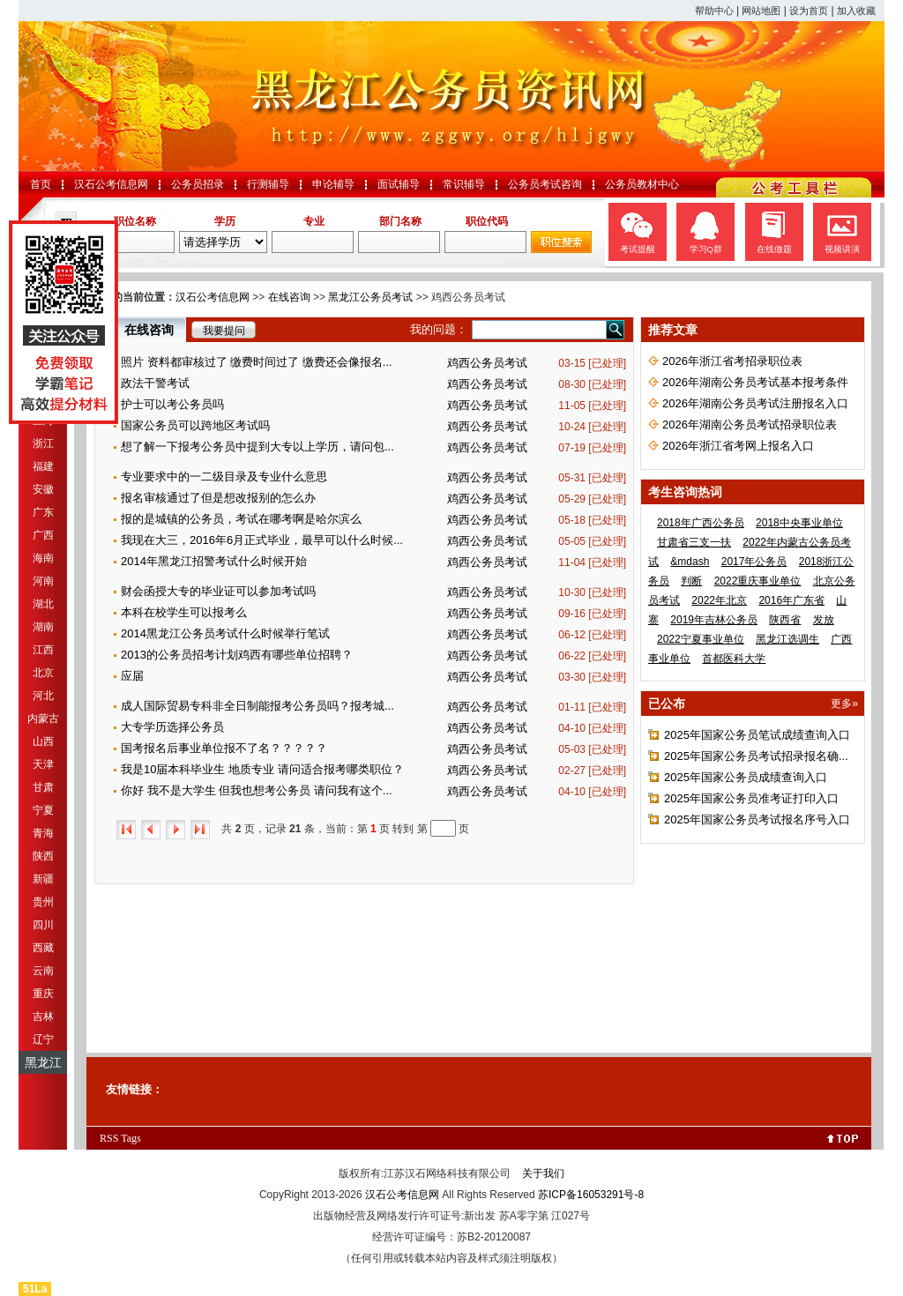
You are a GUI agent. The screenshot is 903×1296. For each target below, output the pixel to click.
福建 (43, 466)
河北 (43, 695)
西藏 (43, 948)
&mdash (689, 561)
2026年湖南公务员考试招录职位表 (749, 424)
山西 (43, 741)
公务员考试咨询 (545, 184)
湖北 (43, 604)
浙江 (43, 443)
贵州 (43, 902)
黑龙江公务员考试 (370, 297)
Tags (131, 1138)
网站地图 (761, 10)
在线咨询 (289, 297)
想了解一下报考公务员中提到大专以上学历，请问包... (257, 446)
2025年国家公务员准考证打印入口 (751, 798)
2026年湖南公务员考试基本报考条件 (755, 382)
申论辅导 (333, 184)
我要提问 (224, 330)
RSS (109, 1138)
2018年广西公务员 (700, 523)
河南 (43, 581)
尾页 (200, 829)
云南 (43, 971)
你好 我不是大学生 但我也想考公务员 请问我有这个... (256, 790)
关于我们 (543, 1173)
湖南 (43, 627)
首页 (40, 184)
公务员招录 (197, 184)
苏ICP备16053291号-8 (591, 1194)
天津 (43, 764)
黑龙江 (43, 1062)
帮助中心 (714, 10)
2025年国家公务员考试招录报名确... (756, 756)
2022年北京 (719, 600)
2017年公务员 (754, 561)
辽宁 (43, 1039)
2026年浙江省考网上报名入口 (738, 445)
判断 (691, 581)
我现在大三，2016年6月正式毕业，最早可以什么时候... (262, 540)
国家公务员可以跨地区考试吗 (195, 425)
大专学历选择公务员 (172, 727)
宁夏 (43, 810)
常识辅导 (464, 184)
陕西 (43, 856)
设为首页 (808, 10)
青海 (43, 833)
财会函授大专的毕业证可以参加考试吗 (218, 591)
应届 (132, 675)
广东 (43, 512)
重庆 (43, 993)
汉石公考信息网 (111, 184)
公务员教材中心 (642, 184)
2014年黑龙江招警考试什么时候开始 (214, 561)
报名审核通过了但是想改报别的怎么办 (218, 497)
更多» (844, 703)
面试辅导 (398, 184)
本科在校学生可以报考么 (184, 612)
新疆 (43, 879)
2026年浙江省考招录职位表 (732, 361)
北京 (43, 673)
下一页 (175, 829)
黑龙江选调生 (787, 639)
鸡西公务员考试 (487, 362)
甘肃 (43, 787)
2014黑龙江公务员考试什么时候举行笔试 (225, 633)
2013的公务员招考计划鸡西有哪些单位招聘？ (237, 654)
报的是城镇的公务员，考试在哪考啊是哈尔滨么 (241, 518)
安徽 (43, 489)
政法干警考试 (155, 383)
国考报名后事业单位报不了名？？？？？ (224, 748)
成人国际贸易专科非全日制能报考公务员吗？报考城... (257, 705)
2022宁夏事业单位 (700, 639)
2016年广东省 (791, 600)
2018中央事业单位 (799, 523)
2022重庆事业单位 (758, 581)
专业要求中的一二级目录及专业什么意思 (224, 476)
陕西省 (785, 620)
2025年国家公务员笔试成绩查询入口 (757, 734)
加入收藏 (856, 10)
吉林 (43, 1016)
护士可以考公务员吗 (172, 404)
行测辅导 (268, 184)
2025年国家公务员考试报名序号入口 (757, 819)
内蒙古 (43, 718)
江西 (43, 650)
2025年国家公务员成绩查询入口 (745, 777)
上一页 (150, 829)
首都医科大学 (733, 658)
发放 (823, 620)
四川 (43, 925)
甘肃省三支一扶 (694, 542)
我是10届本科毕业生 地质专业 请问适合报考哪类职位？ (262, 769)
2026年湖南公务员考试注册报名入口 (755, 403)
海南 (43, 558)
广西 (43, 535)
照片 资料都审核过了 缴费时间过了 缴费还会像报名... (256, 362)
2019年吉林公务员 (713, 620)
